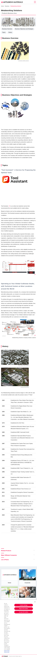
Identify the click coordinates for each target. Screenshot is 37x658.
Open (33, 550)
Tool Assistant (4, 206)
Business (7, 6)
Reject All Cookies (23, 608)
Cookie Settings (23, 605)
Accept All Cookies (23, 612)
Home (2, 6)
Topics (3, 32)
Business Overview (7, 29)
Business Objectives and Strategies (24, 29)
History (10, 32)
